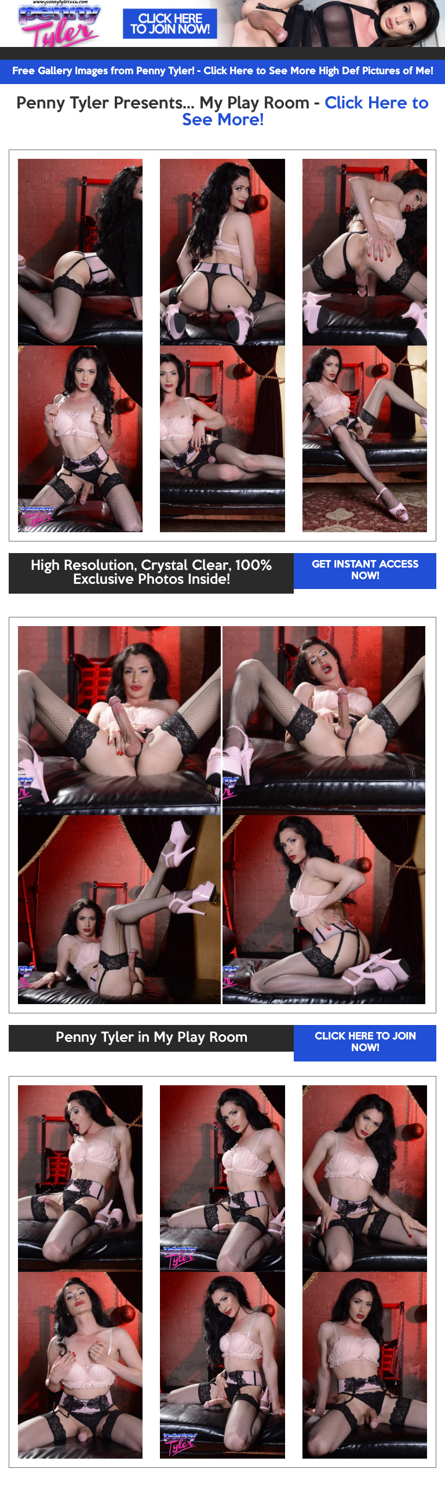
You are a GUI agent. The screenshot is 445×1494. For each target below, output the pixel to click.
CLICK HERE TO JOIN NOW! (365, 1043)
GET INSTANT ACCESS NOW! (365, 571)
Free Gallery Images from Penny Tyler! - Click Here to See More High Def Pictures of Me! (222, 71)
